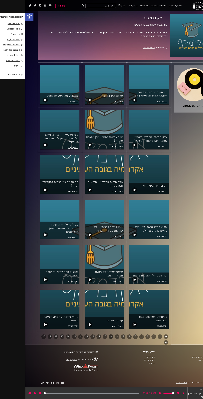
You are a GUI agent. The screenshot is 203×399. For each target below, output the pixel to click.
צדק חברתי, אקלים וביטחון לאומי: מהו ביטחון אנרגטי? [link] (125, 139)
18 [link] (30, 336)
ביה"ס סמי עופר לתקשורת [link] (177, 357)
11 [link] (73, 336)
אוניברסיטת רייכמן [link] (180, 360)
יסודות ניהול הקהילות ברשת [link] (125, 275)
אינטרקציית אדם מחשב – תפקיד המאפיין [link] (82, 274)
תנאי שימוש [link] (125, 357)
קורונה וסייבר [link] (89, 320)
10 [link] (79, 336)
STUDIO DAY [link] (156, 382)
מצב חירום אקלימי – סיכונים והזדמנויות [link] (80, 184)
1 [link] (134, 336)
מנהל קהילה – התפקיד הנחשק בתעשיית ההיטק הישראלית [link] (38, 228)
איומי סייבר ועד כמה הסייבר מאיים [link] (36, 319)
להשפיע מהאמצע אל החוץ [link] (37, 96)
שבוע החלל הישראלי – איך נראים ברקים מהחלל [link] (125, 229)
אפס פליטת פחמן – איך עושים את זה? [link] (79, 139)
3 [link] (122, 336)
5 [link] (110, 336)
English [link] (97, 5)
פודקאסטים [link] (150, 5)
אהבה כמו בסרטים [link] (86, 96)
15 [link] (49, 336)
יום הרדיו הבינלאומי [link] (130, 186)
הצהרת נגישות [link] (124, 360)
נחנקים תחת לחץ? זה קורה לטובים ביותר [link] (37, 274)
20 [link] (18, 336)
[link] (4, 17)
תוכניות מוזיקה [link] (133, 5)
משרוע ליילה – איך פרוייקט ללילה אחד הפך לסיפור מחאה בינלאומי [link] (35, 138)
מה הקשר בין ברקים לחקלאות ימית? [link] (35, 184)
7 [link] (98, 336)
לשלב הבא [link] (140, 343)
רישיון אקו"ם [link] (46, 359)
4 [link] (116, 336)
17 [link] (37, 336)
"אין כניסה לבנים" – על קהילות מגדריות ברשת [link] (83, 229)
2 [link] (128, 336)
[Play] (9, 393)
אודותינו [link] (119, 5)
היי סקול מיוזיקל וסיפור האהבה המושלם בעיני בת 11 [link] (125, 94)
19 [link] (24, 336)
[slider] (66, 393)
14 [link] (55, 336)
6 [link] (104, 336)
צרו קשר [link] (108, 5)
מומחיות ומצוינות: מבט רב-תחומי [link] (128, 319)
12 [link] (67, 336)
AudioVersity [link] (124, 47)
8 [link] (91, 336)
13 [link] (61, 336)
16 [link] (43, 336)
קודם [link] (140, 336)
